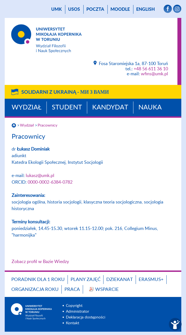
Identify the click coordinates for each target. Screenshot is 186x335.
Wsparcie (107, 289)
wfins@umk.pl (154, 74)
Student (67, 107)
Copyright (74, 306)
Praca (72, 289)
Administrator (77, 311)
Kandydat (110, 107)
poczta (95, 9)
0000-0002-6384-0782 (50, 182)
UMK (56, 9)
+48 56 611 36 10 (151, 69)
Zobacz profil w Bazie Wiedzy (40, 261)
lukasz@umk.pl (40, 175)
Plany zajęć (85, 279)
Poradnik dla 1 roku (38, 279)
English (145, 9)
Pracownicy (47, 125)
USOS (74, 9)
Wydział (27, 107)
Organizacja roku (35, 289)
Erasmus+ (151, 279)
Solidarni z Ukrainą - (65, 92)
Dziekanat (119, 279)
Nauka (150, 107)
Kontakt (72, 323)
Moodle (120, 9)
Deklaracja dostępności (85, 317)
